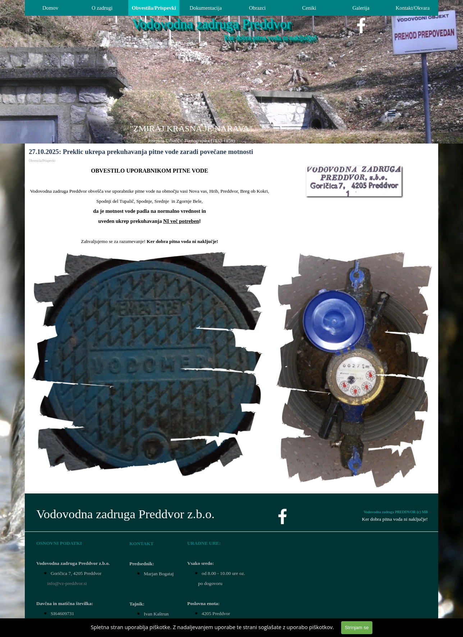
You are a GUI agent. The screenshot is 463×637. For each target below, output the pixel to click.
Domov (50, 8)
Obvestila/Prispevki (154, 8)
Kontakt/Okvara (413, 8)
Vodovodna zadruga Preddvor (211, 24)
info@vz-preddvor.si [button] (67, 583)
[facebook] (361, 25)
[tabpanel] (191, 133)
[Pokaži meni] (391, 113)
